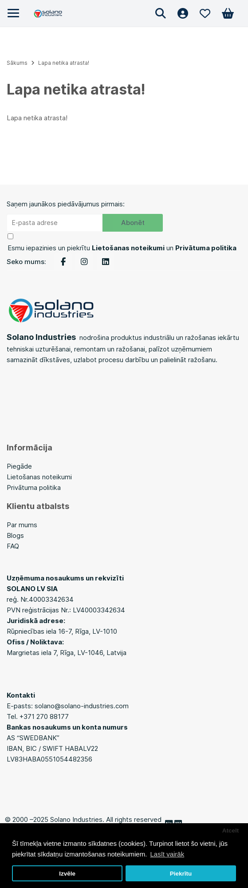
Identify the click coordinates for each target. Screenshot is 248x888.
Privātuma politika (34, 487)
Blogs (16, 535)
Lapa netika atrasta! (63, 62)
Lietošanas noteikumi (39, 477)
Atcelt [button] (230, 830)
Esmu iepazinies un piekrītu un (122, 248)
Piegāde (19, 466)
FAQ (13, 546)
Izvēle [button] (67, 873)
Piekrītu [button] (181, 873)
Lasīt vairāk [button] (167, 854)
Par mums (22, 525)
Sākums (17, 62)
